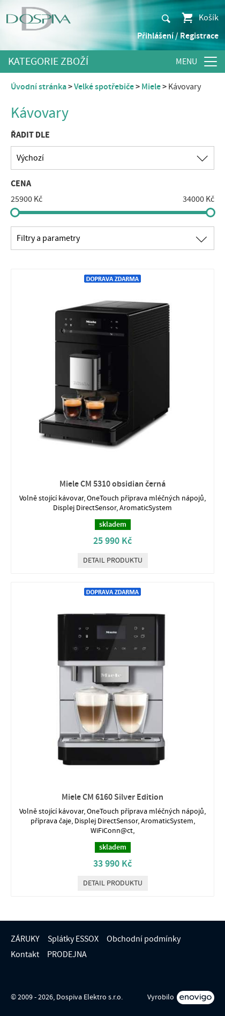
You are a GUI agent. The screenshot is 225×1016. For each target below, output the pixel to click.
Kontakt (25, 954)
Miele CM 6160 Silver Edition (112, 797)
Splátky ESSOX (73, 939)
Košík (200, 17)
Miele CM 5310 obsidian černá (112, 484)
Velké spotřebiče (104, 87)
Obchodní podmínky (144, 939)
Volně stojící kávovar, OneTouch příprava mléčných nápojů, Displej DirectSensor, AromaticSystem (112, 503)
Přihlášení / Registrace (178, 36)
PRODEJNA (67, 954)
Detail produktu (112, 560)
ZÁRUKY (25, 939)
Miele (151, 87)
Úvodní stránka (38, 87)
